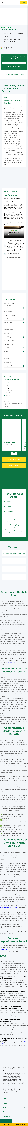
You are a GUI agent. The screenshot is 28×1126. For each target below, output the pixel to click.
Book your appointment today (9, 907)
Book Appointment (14, 66)
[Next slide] (15, 453)
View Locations (14, 465)
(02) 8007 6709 (9, 36)
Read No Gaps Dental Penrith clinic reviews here (14, 75)
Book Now (21, 1124)
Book (23, 2)
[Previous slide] (12, 453)
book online (11, 662)
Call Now (7, 1124)
